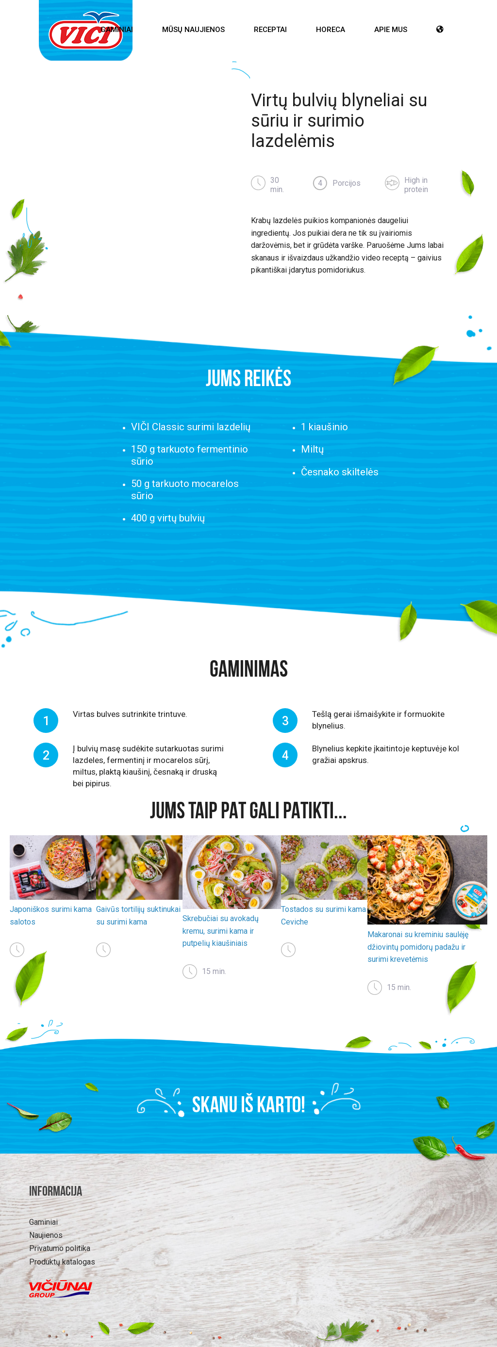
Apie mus (390, 29)
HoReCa (330, 29)
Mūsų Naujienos (193, 29)
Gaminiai (116, 29)
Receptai (270, 29)
